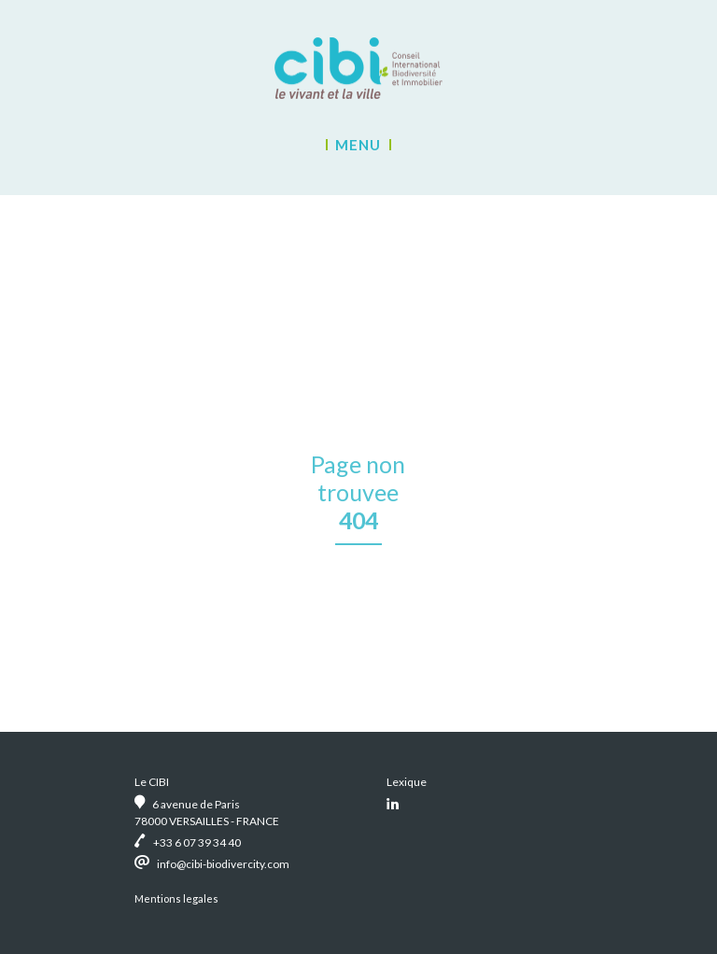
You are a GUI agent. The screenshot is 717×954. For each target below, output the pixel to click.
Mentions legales (176, 898)
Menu (358, 144)
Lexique (407, 782)
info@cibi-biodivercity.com (223, 864)
